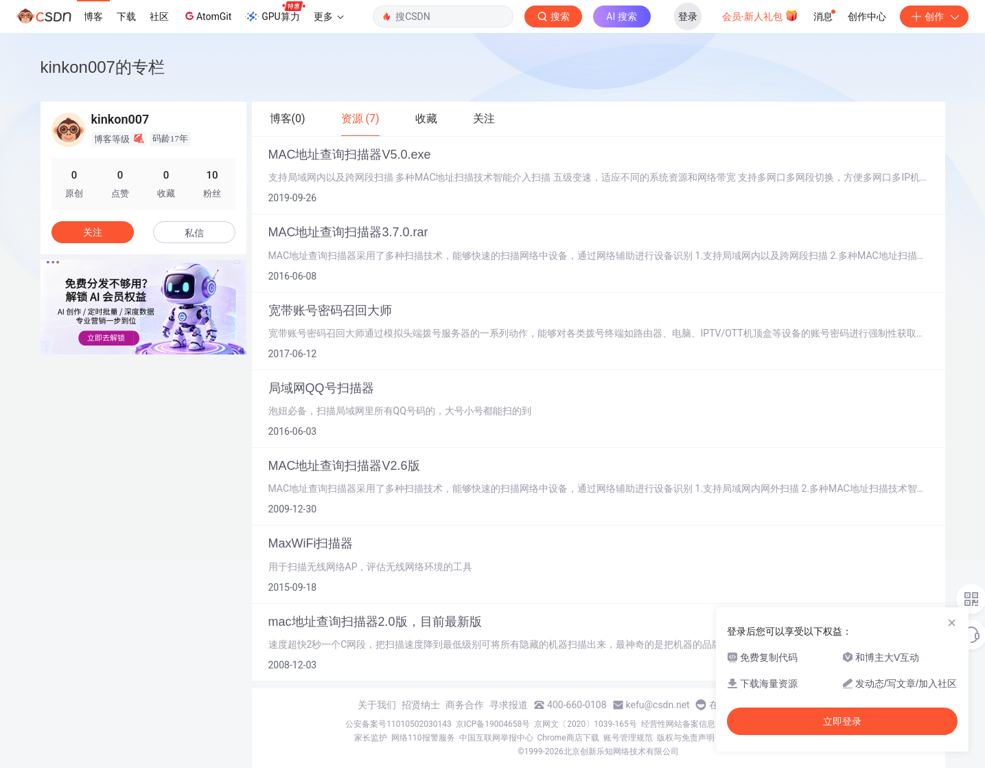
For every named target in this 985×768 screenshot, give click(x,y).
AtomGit (207, 15)
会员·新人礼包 (760, 15)
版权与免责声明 (686, 738)
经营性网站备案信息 (678, 724)
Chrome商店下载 (568, 738)
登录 (687, 16)
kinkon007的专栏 (102, 67)
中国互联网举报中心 (496, 738)
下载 (126, 16)
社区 (159, 16)
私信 (194, 232)
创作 (934, 16)
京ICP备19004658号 (493, 724)
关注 (92, 232)
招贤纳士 (421, 704)
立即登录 (842, 721)
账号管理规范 (628, 738)
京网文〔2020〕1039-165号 (585, 724)
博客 (93, 16)
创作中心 (867, 16)
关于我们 (377, 704)
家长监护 (370, 738)
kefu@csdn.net (658, 704)
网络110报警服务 (422, 738)
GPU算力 (275, 12)
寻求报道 (508, 704)
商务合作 (464, 704)
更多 (329, 16)
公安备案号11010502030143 (398, 724)
